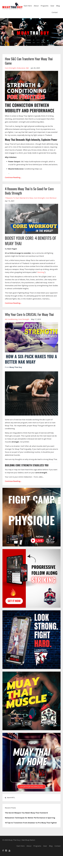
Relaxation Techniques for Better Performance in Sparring (30, 818)
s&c (27, 68)
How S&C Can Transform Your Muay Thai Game (29, 61)
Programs (44, 6)
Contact (55, 12)
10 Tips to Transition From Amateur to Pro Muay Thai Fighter (31, 823)
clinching (40, 272)
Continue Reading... (13, 177)
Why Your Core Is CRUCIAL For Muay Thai (29, 314)
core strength (10, 68)
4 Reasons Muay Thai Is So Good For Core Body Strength (29, 191)
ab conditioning (11, 319)
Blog (58, 6)
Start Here (28, 6)
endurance (21, 68)
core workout (51, 198)
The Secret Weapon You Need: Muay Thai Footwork (26, 813)
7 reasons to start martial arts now (19, 198)
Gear (52, 6)
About (36, 6)
